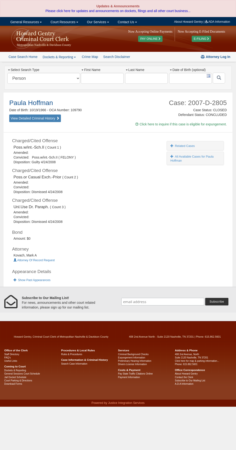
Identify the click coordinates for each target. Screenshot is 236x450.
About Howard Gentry (188, 21)
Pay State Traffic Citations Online (135, 373)
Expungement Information (131, 357)
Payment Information (129, 377)
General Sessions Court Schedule (22, 373)
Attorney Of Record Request (34, 260)
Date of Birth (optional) (188, 70)
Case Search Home (23, 57)
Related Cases (182, 146)
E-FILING (201, 38)
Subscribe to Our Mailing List (190, 380)
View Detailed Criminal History (35, 118)
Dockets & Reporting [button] (59, 57)
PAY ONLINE (150, 38)
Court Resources (64, 22)
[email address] (162, 301)
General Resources (25, 22)
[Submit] (219, 78)
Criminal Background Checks (133, 354)
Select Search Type (23, 70)
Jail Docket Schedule (15, 377)
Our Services (97, 22)
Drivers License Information (132, 364)
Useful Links (10, 361)
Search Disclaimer (116, 57)
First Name (91, 70)
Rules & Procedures (71, 354)
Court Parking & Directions (18, 380)
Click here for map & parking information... (197, 361)
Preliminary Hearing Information (134, 361)
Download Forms (13, 384)
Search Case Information (74, 363)
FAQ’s (7, 357)
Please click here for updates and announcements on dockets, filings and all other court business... (118, 11)
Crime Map (90, 57)
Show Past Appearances (32, 280)
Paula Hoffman (31, 102)
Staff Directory (11, 354)
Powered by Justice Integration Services (118, 403)
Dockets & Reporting (15, 370)
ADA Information (217, 21)
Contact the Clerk (184, 377)
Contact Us (127, 22)
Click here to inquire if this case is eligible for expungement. (181, 124)
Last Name (135, 70)
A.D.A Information (184, 384)
